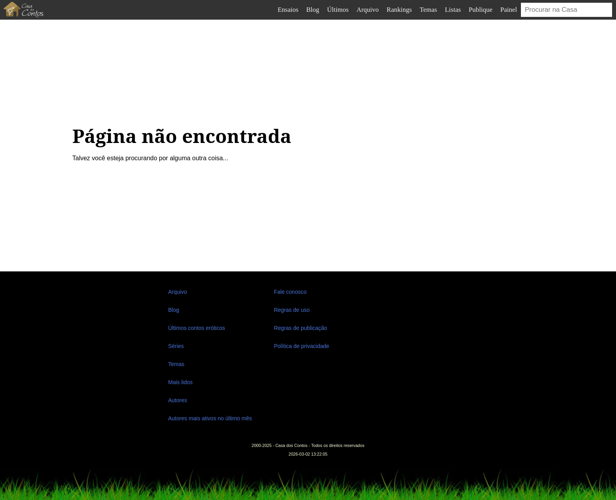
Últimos (338, 9)
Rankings (399, 9)
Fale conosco (290, 292)
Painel (508, 9)
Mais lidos (180, 382)
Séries (176, 346)
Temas (428, 9)
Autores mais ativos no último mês (210, 418)
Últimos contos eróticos (196, 328)
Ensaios (288, 9)
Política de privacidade (301, 346)
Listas (453, 9)
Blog (312, 9)
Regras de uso (292, 310)
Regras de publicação (300, 328)
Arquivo (367, 9)
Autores (177, 400)
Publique (480, 9)
